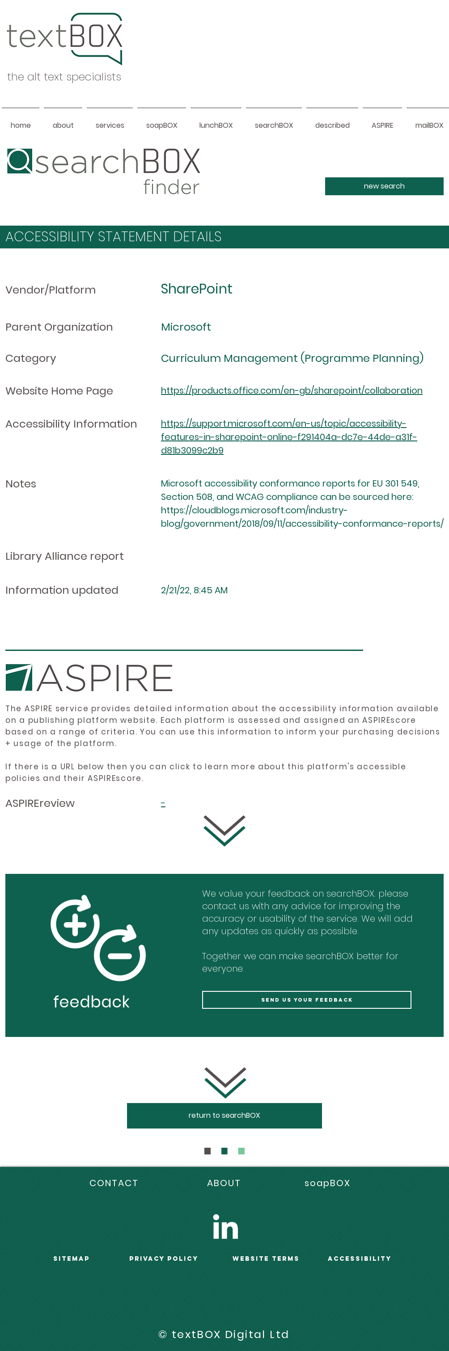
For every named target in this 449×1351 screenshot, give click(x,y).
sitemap (71, 1259)
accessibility (360, 1259)
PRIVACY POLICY (164, 1259)
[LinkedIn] (225, 1226)
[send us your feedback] (306, 1000)
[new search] (384, 186)
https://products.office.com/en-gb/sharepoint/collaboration (292, 390)
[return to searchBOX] (224, 1116)
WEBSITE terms (266, 1259)
